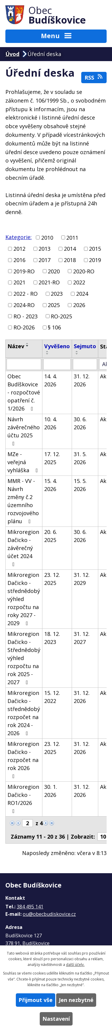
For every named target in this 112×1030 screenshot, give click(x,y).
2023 (57, 293)
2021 (19, 282)
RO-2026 (24, 327)
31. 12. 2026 (82, 380)
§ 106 (54, 327)
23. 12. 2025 (52, 578)
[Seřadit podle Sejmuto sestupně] (77, 354)
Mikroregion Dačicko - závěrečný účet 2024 (23, 547)
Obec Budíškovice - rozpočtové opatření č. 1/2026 (23, 392)
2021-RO (49, 282)
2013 (44, 248)
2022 (79, 282)
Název (15, 346)
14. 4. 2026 (50, 380)
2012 (19, 248)
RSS (94, 77)
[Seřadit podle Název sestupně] (27, 346)
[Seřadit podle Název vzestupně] (27, 343)
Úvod (12, 54)
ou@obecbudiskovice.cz (49, 914)
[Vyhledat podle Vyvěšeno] (57, 364)
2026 (79, 305)
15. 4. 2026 (50, 484)
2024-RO (24, 305)
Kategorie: (18, 237)
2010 (47, 237)
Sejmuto (85, 346)
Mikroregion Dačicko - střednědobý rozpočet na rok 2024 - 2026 (23, 713)
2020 (54, 271)
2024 (82, 293)
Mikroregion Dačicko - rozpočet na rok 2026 (23, 759)
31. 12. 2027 (82, 637)
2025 (54, 305)
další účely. (75, 964)
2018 (70, 260)
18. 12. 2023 (52, 637)
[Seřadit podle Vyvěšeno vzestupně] (47, 351)
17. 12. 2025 (52, 458)
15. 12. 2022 (52, 696)
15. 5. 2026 (80, 484)
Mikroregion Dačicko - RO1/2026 (23, 798)
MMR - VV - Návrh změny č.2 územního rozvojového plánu (23, 501)
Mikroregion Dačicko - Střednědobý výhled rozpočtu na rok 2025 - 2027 (23, 658)
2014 (70, 248)
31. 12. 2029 (82, 578)
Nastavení (56, 1018)
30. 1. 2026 (50, 790)
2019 (95, 260)
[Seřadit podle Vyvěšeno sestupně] (47, 354)
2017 (44, 260)
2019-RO (24, 271)
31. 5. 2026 (80, 458)
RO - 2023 (25, 316)
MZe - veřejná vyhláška (23, 462)
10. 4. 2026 (50, 423)
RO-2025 (61, 316)
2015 (95, 248)
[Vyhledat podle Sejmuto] (85, 364)
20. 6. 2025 (50, 535)
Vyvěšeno (57, 346)
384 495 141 (30, 906)
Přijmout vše (36, 999)
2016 (19, 260)
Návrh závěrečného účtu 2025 (23, 431)
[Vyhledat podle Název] (24, 364)
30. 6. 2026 (80, 423)
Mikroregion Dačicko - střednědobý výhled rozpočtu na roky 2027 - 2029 (23, 599)
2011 (72, 237)
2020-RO (83, 271)
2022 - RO (25, 293)
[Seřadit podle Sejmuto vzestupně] (77, 351)
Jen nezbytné (76, 999)
